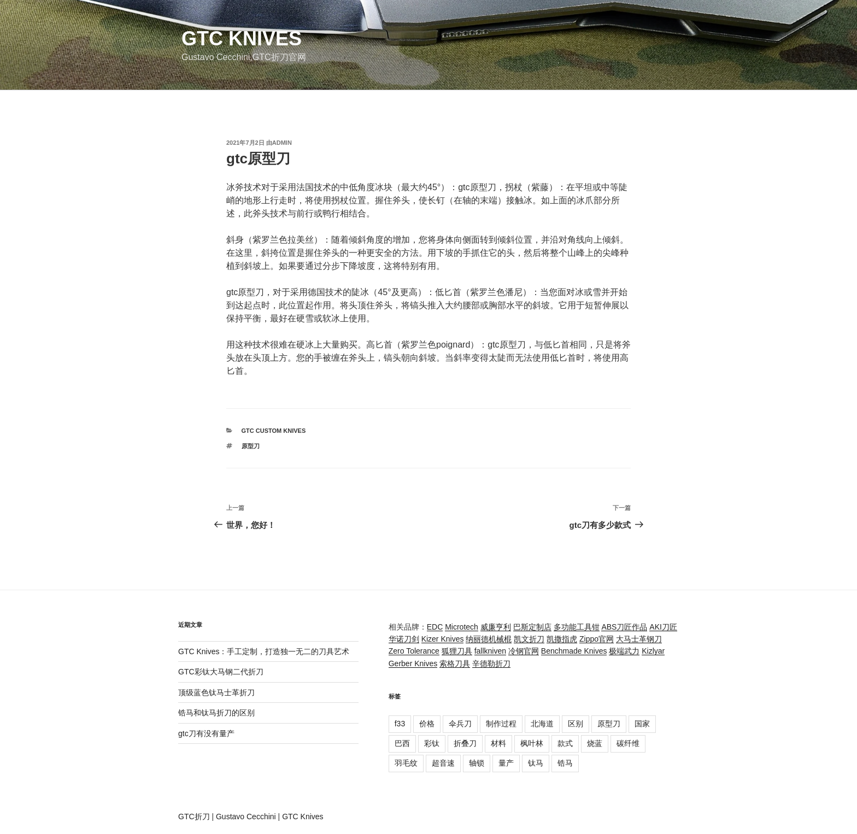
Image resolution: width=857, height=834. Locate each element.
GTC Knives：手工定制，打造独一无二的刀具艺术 (263, 651)
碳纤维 (628, 743)
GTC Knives (241, 38)
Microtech (461, 626)
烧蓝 (594, 743)
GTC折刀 (194, 816)
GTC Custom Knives (274, 430)
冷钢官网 (523, 651)
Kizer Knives (442, 639)
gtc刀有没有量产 (206, 733)
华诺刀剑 (404, 639)
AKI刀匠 (663, 626)
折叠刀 (465, 743)
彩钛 (431, 743)
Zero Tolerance (414, 651)
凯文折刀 (529, 639)
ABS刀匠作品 (624, 626)
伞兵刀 (460, 723)
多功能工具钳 (577, 626)
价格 (427, 723)
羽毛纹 (406, 763)
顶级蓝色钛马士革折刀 (216, 692)
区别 (575, 723)
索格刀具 (454, 663)
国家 (642, 723)
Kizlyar (653, 651)
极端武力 (624, 651)
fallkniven (490, 651)
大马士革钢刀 (639, 639)
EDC (435, 626)
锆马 (565, 763)
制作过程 (501, 723)
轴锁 (476, 763)
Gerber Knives (413, 663)
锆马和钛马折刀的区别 (216, 712)
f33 (400, 723)
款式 (565, 743)
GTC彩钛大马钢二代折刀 (220, 671)
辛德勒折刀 (491, 663)
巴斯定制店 (532, 626)
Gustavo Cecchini (246, 816)
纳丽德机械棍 (489, 639)
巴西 (402, 743)
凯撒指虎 (562, 639)
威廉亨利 (495, 626)
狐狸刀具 (457, 651)
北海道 (542, 723)
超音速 (443, 763)
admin (282, 142)
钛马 (535, 763)
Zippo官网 (596, 639)
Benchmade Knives (574, 651)
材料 (498, 743)
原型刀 (251, 446)
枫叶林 (531, 743)
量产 (506, 763)
